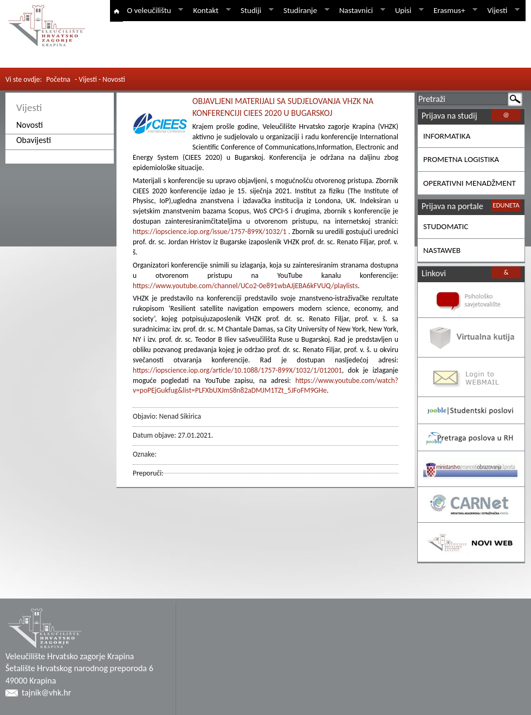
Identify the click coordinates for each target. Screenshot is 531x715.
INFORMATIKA (446, 136)
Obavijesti (33, 140)
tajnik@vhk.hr (46, 692)
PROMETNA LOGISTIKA (461, 159)
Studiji (255, 10)
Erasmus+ (453, 10)
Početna (58, 79)
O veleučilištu (153, 10)
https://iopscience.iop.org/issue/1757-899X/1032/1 (210, 231)
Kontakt (209, 10)
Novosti (29, 125)
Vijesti (501, 10)
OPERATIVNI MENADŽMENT (469, 183)
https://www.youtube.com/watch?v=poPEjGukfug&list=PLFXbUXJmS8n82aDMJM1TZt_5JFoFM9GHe (265, 385)
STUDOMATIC (445, 226)
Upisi (407, 10)
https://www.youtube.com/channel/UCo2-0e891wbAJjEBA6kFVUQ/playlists (245, 285)
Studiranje (304, 10)
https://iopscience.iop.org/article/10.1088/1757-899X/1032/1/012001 (237, 370)
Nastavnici (360, 10)
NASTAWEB (442, 250)
